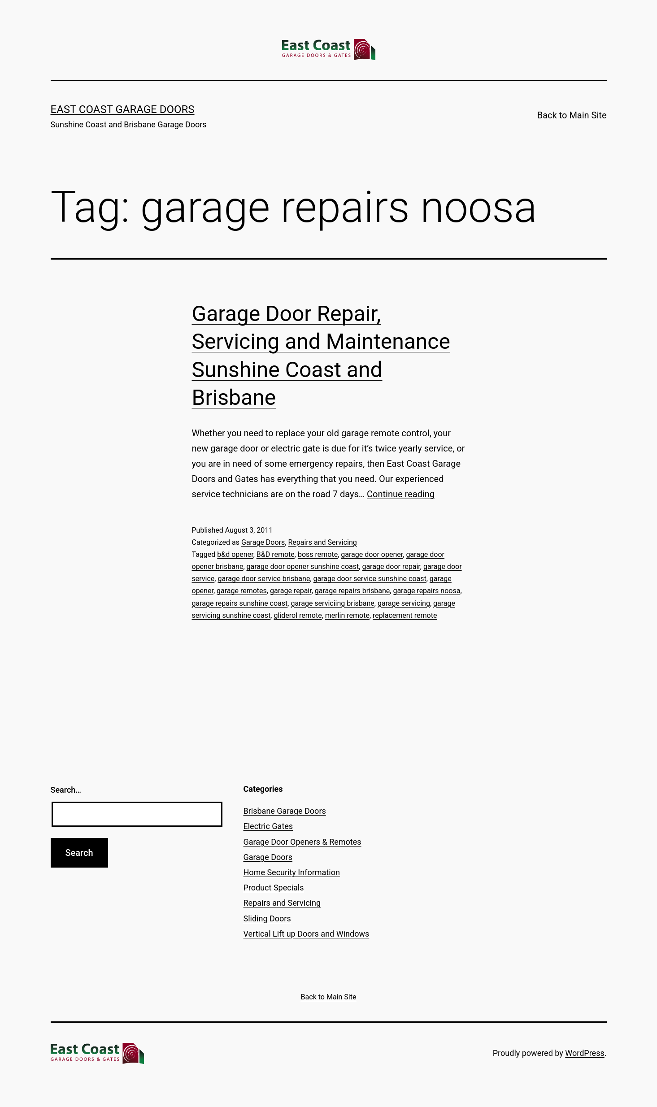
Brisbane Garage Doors (285, 811)
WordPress (584, 1053)
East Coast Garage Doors (123, 109)
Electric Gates (268, 826)
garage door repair (391, 566)
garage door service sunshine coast (369, 578)
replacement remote (405, 615)
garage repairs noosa (426, 590)
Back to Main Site (572, 115)
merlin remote (347, 615)
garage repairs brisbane (352, 590)
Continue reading (401, 494)
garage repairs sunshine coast (240, 603)
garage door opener (372, 554)
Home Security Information (292, 872)
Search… (66, 789)
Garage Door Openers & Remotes (302, 842)
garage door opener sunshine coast (303, 566)
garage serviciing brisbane (332, 603)
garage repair (291, 590)
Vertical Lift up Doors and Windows (307, 933)
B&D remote (276, 554)
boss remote (318, 554)
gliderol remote (298, 615)
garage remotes (242, 590)
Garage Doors (263, 542)
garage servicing (404, 603)
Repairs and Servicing (322, 542)
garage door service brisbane (264, 578)
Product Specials (274, 887)
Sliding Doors (267, 918)
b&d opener (235, 554)
